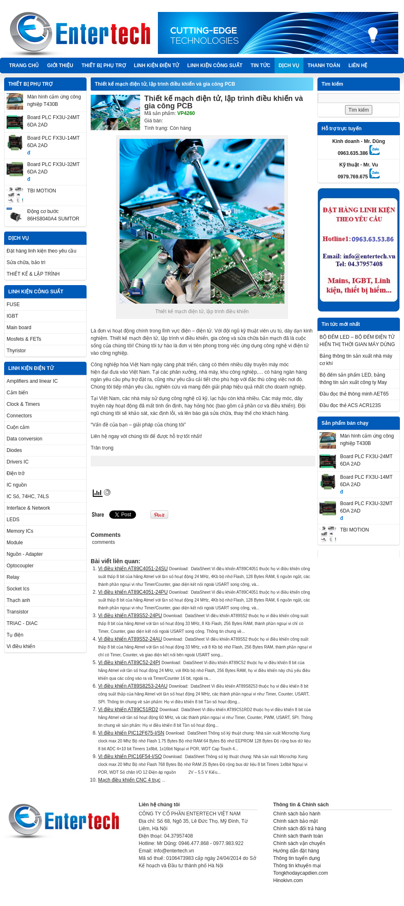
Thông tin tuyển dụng (296, 858)
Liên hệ (357, 65)
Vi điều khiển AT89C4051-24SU (133, 568)
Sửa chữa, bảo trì (26, 262)
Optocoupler (20, 566)
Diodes (14, 450)
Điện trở (15, 473)
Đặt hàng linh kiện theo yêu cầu (41, 251)
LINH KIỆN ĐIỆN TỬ (156, 65)
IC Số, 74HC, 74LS (28, 496)
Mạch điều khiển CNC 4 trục (129, 780)
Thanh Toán (324, 65)
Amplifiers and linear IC (32, 381)
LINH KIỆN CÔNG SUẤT (214, 65)
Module (15, 542)
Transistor (17, 612)
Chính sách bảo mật (295, 821)
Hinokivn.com (288, 880)
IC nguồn (17, 485)
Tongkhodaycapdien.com (300, 873)
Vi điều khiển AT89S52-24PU (130, 615)
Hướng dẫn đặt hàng (296, 851)
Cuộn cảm (18, 427)
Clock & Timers (23, 404)
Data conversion (24, 439)
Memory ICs (20, 531)
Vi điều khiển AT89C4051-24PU (133, 592)
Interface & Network (28, 508)
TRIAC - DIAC (22, 623)
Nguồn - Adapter (25, 554)
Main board (19, 327)
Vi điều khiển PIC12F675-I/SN (131, 733)
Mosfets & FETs (24, 339)
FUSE (13, 304)
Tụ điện (15, 635)
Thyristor (16, 351)
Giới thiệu (60, 65)
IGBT (12, 316)
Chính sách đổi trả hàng (299, 828)
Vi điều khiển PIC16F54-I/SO (130, 756)
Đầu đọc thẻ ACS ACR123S (350, 405)
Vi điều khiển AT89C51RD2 (128, 709)
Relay (13, 577)
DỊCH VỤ (289, 65)
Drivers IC (17, 462)
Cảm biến (17, 393)
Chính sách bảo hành (296, 814)
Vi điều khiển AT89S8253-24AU (132, 686)
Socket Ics (18, 589)
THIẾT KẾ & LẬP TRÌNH (33, 274)
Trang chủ (24, 65)
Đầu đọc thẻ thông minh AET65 (354, 394)
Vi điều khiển (21, 646)
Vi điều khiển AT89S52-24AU (130, 639)
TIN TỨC (260, 65)
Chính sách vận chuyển (299, 843)
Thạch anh (18, 600)
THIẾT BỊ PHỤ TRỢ (104, 65)
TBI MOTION (41, 191)
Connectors (19, 416)
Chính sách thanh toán (298, 836)
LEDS (13, 519)
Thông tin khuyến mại (297, 866)
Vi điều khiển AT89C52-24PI (129, 662)
